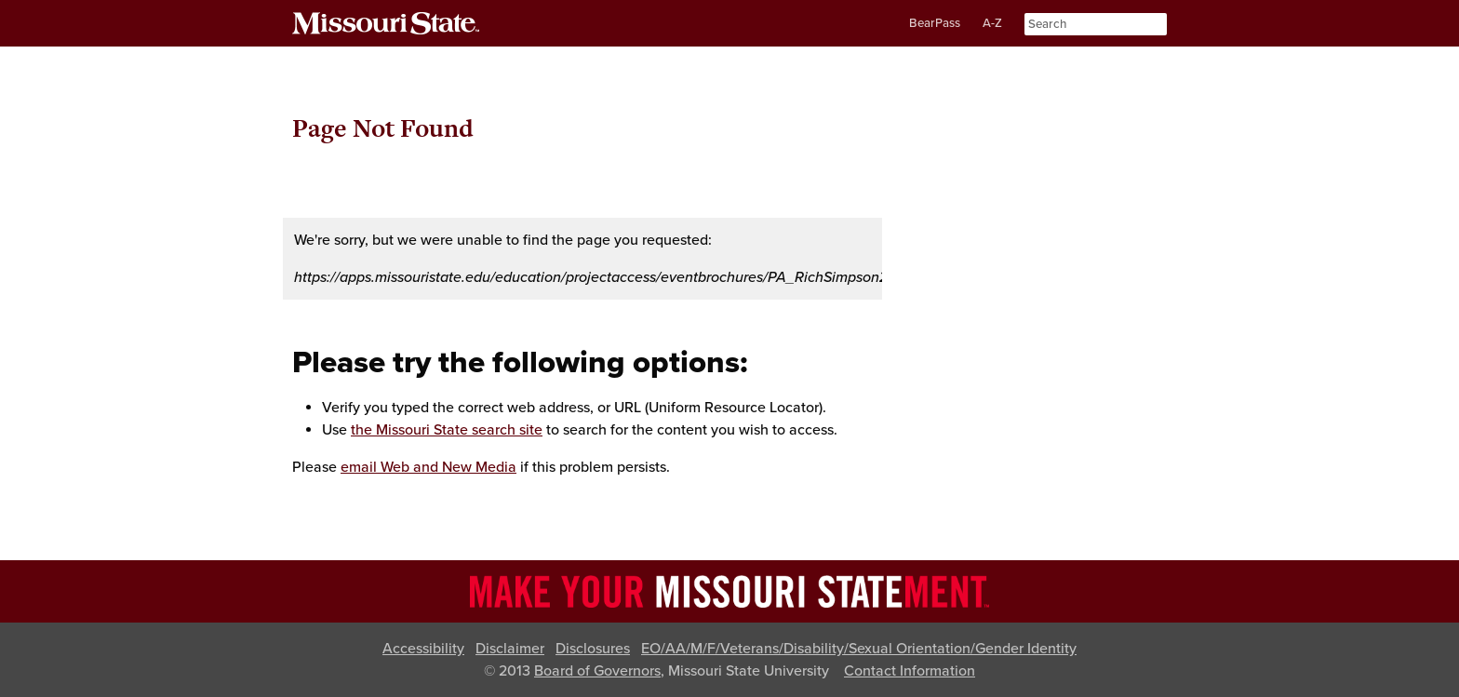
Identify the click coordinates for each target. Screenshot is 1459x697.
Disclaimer (509, 648)
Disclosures (592, 648)
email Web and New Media (428, 467)
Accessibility (423, 648)
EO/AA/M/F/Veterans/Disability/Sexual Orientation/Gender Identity (859, 648)
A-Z (992, 23)
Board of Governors (597, 671)
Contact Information (909, 671)
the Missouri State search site (446, 430)
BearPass (934, 23)
